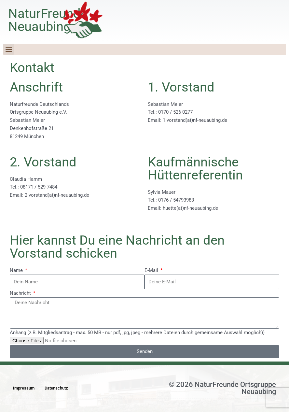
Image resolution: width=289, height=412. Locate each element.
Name (17, 270)
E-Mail (151, 270)
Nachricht (21, 293)
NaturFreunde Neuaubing (48, 20)
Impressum (23, 388)
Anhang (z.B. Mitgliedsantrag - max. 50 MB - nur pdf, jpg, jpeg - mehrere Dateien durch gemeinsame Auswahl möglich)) (137, 332)
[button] (8, 49)
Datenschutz (56, 388)
